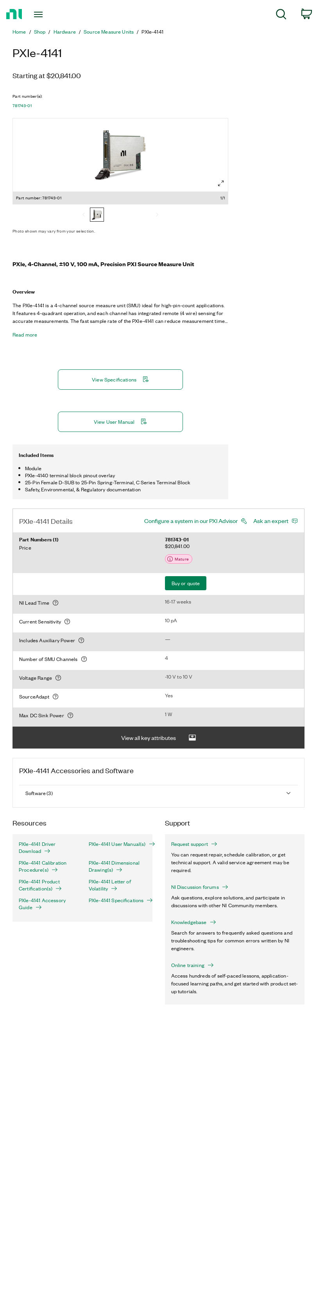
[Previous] (84, 215)
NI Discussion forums (199, 886)
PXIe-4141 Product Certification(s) (40, 885)
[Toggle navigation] (48, 14)
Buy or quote (186, 583)
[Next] (157, 215)
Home (19, 31)
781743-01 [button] (22, 105)
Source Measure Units (109, 31)
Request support (194, 843)
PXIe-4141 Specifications (117, 900)
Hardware (65, 31)
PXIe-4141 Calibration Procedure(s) (42, 866)
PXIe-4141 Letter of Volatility (110, 885)
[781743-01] (97, 215)
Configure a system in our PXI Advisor (191, 521)
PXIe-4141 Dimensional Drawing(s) (114, 866)
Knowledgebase (193, 922)
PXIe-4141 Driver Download (37, 847)
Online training (192, 965)
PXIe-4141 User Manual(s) (117, 843)
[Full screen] (220, 183)
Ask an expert (270, 521)
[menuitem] (281, 15)
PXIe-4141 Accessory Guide (42, 904)
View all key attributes (158, 738)
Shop (40, 31)
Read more (25, 334)
